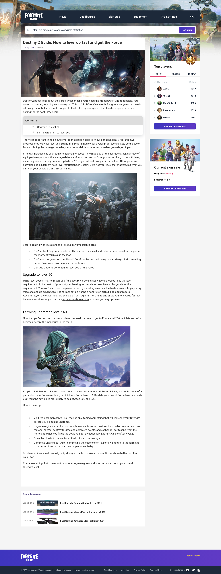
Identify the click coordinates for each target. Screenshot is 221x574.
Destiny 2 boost (32, 100)
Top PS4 (192, 74)
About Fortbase (110, 570)
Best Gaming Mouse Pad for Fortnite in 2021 (82, 512)
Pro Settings (169, 16)
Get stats (187, 30)
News (62, 16)
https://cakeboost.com (75, 299)
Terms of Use (156, 570)
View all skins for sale (175, 188)
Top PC (158, 74)
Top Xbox (175, 74)
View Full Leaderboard (175, 126)
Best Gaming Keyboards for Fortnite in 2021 (82, 521)
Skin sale (114, 16)
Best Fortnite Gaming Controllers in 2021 (81, 503)
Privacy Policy (140, 570)
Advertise (125, 570)
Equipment (140, 16)
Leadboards (87, 16)
